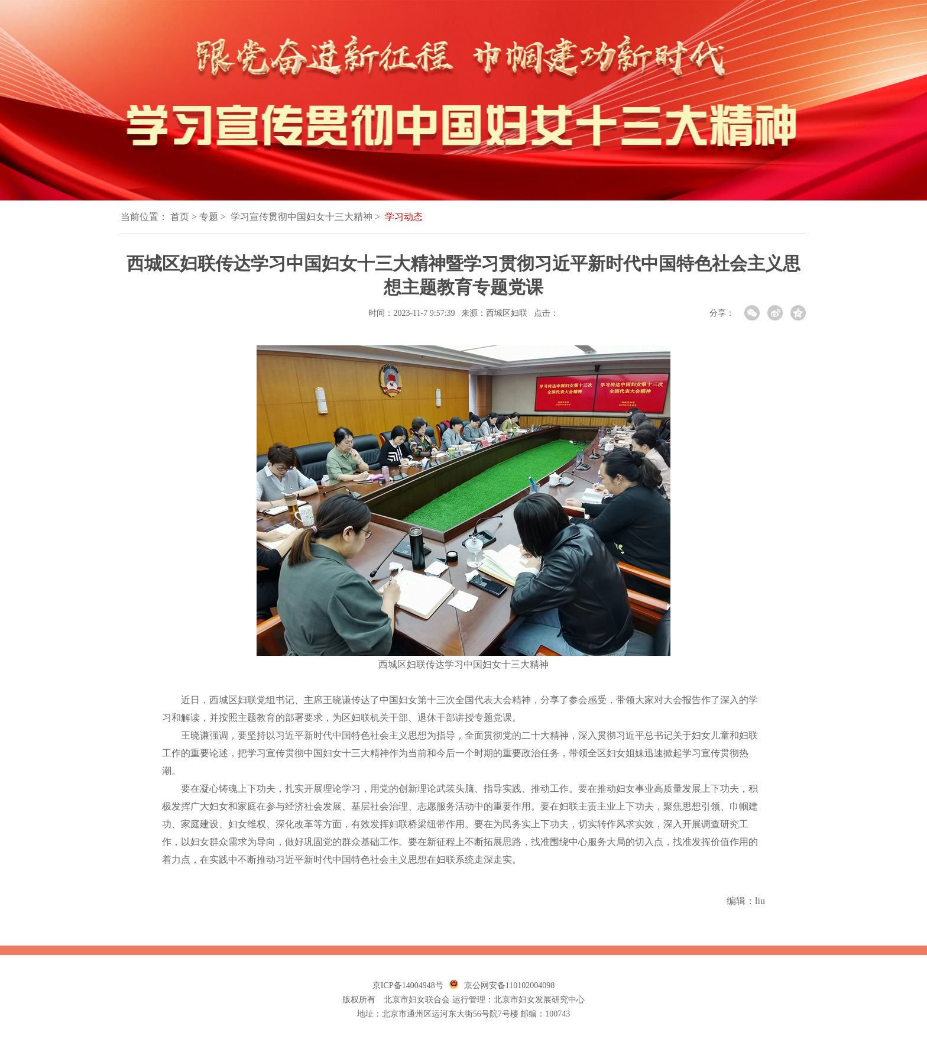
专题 (208, 217)
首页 (179, 217)
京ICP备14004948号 (407, 985)
